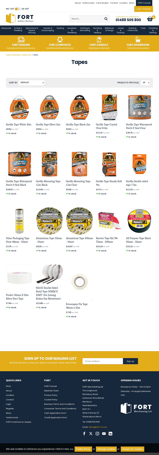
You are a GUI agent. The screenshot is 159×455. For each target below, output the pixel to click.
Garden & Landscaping (48, 31)
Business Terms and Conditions (59, 406)
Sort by (13, 85)
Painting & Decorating (85, 31)
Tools (143, 30)
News (131, 2)
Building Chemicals (133, 31)
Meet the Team (51, 393)
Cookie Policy (50, 402)
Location (123, 2)
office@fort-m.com (98, 429)
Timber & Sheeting (18, 31)
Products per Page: (128, 85)
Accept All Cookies (132, 449)
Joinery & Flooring (120, 32)
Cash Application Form (55, 415)
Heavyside (6, 30)
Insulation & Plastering (72, 32)
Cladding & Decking (153, 32)
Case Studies (102, 2)
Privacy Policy (50, 397)
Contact (114, 2)
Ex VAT (25, 9)
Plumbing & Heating (97, 32)
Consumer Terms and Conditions (60, 411)
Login (8, 406)
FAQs (8, 388)
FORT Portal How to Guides (18, 424)
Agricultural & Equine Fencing (32, 32)
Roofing (60, 30)
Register (10, 411)
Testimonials (88, 2)
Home (8, 57)
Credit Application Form (55, 419)
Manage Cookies (106, 449)
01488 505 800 (128, 21)
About (78, 2)
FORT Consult (50, 388)
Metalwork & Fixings (109, 31)
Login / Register (143, 8)
